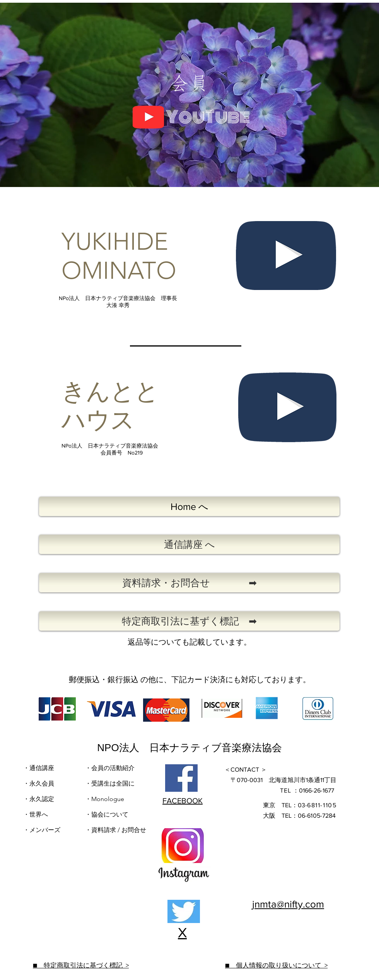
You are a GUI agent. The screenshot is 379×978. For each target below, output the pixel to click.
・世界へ (35, 814)
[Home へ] (189, 506)
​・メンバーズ (42, 830)
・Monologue (104, 799)
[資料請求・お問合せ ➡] (189, 582)
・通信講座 (38, 768)
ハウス (98, 420)
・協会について (106, 814)
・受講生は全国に (110, 783)
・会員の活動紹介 (110, 768)
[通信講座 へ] (189, 544)
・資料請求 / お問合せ (115, 830)
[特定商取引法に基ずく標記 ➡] (189, 621)
